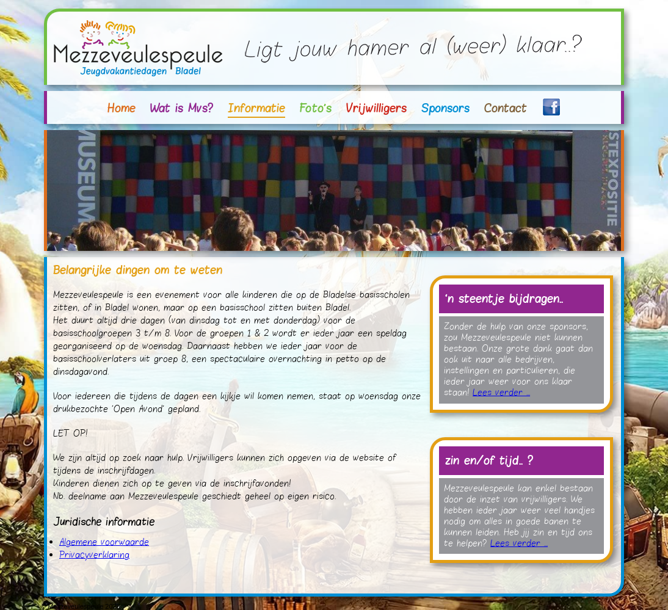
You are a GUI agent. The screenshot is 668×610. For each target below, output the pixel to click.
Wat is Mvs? (181, 108)
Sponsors (445, 108)
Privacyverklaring (94, 555)
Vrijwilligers (376, 108)
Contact (505, 108)
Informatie (256, 108)
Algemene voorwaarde (104, 542)
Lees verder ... (501, 393)
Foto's (316, 108)
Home (121, 108)
